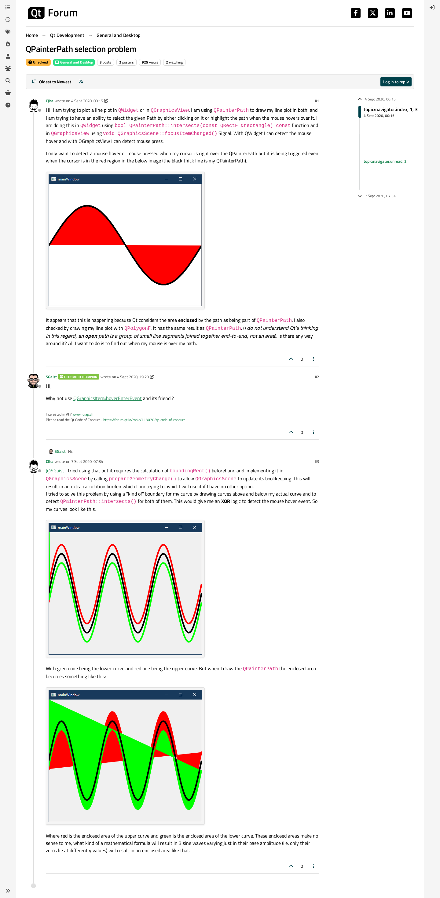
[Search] (7, 80)
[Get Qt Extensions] (7, 93)
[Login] (432, 7)
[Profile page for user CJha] (33, 105)
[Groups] (7, 68)
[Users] (7, 56)
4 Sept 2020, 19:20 (133, 377)
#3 (317, 461)
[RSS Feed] (81, 81)
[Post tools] (313, 359)
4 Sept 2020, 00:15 (87, 101)
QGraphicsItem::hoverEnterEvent (107, 398)
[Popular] (7, 44)
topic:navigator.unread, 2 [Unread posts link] (385, 161)
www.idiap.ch (82, 414)
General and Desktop (74, 62)
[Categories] (7, 7)
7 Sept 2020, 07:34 (87, 461)
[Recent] (7, 19)
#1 (317, 101)
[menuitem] (432, 7)
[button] (7, 891)
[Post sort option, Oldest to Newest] (51, 81)
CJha (49, 101)
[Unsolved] (7, 105)
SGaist (51, 377)
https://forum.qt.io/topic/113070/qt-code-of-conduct (144, 420)
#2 (317, 377)
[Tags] (7, 32)
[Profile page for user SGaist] (33, 381)
